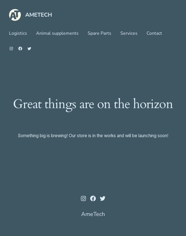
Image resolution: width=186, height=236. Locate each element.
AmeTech (38, 15)
